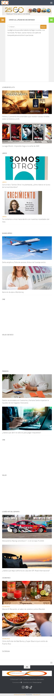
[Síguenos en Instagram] (23, 687)
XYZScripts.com (36, 694)
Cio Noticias (6, 651)
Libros (4, 182)
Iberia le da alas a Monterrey (13, 292)
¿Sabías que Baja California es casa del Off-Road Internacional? (26, 571)
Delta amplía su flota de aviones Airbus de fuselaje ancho (24, 262)
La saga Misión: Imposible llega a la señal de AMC (20, 146)
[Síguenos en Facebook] (27, 687)
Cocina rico (6, 606)
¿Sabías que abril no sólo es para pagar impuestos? (21, 433)
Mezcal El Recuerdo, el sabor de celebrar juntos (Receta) (23, 609)
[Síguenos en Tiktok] (30, 687)
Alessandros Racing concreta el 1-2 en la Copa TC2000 (23, 541)
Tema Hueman (37, 682)
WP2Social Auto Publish (20, 694)
